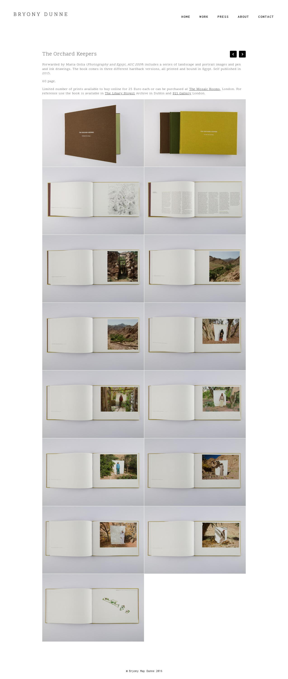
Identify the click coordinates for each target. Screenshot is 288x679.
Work (203, 16)
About (243, 16)
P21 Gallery (182, 93)
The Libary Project (120, 93)
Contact (266, 16)
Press (223, 16)
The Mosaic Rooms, (205, 89)
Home (185, 16)
